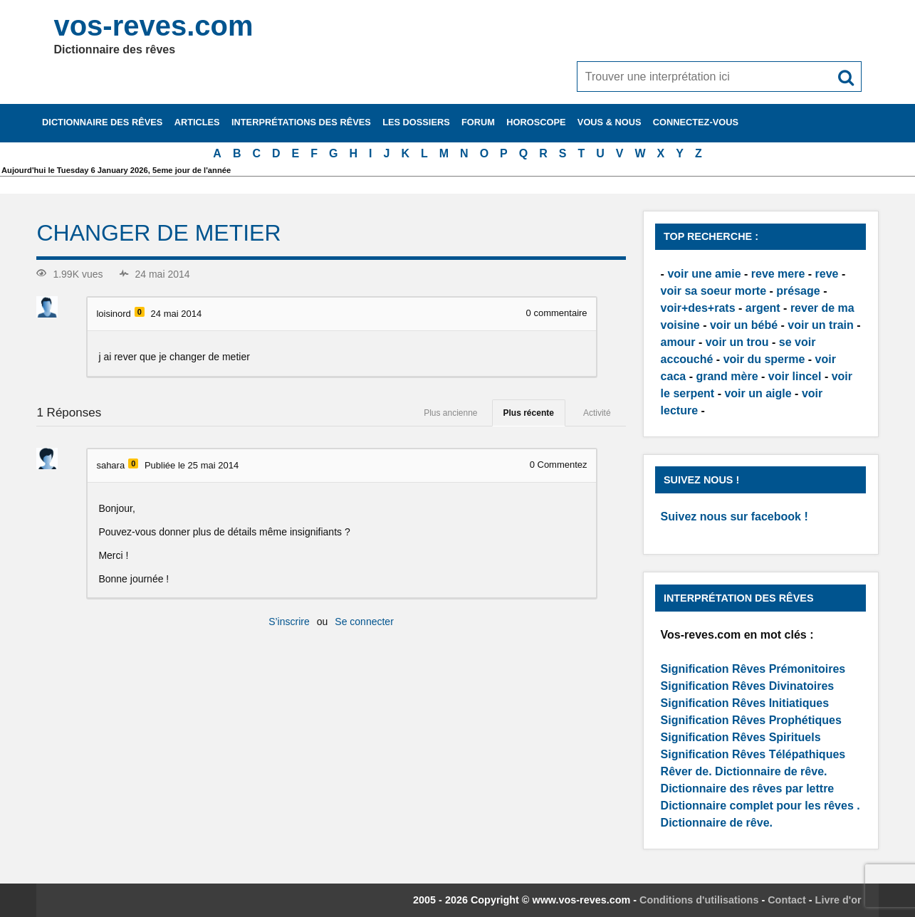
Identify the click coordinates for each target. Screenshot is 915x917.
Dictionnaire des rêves (102, 122)
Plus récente (528, 413)
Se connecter (364, 621)
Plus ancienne (450, 413)
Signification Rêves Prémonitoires (753, 669)
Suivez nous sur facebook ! (734, 516)
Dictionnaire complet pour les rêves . (760, 806)
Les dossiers (416, 122)
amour (678, 342)
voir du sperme (764, 359)
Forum (478, 122)
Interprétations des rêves (301, 122)
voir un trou (737, 342)
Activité (597, 413)
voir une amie (704, 274)
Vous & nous (609, 122)
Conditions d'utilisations (698, 900)
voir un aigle (757, 393)
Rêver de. (686, 771)
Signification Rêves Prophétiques (751, 720)
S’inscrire (289, 621)
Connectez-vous (695, 122)
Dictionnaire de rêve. (771, 771)
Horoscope (535, 122)
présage (798, 291)
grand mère (727, 376)
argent (763, 308)
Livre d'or (838, 900)
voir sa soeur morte (714, 291)
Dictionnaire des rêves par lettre (748, 788)
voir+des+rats (698, 308)
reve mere (778, 274)
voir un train (820, 325)
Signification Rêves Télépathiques (753, 754)
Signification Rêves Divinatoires (748, 686)
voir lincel (795, 376)
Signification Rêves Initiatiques (745, 703)
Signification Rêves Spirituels (741, 737)
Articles (197, 122)
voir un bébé (744, 325)
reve (827, 274)
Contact (787, 900)
